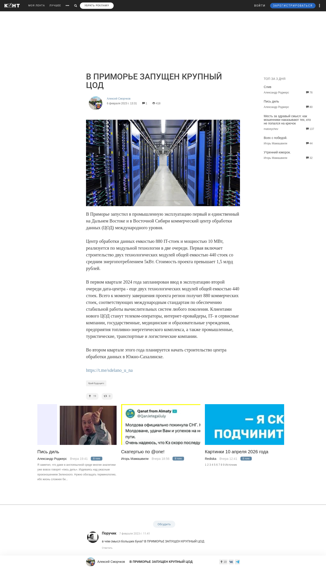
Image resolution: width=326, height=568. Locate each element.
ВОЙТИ (260, 5)
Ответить (107, 548)
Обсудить (164, 524)
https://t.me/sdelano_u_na (109, 370)
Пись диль (271, 101)
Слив (267, 87)
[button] (320, 5)
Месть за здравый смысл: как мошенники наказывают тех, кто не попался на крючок (287, 119)
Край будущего (96, 383)
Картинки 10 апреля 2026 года (236, 451)
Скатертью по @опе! (143, 451)
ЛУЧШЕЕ (55, 5)
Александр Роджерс (52, 459)
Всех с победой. (275, 138)
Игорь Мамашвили (135, 459)
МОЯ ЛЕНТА (36, 5)
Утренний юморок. (277, 152)
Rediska (210, 459)
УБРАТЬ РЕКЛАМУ (96, 5)
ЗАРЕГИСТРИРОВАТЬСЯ (293, 5)
